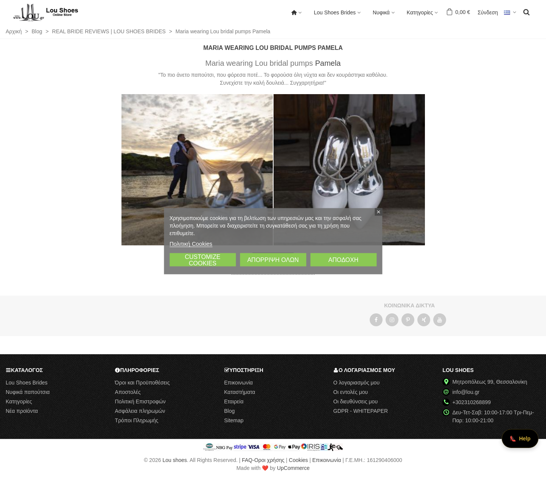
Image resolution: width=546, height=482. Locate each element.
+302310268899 (471, 402)
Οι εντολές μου (350, 392)
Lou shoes (174, 460)
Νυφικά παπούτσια (28, 392)
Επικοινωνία (238, 383)
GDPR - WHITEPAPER (360, 411)
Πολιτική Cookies (191, 243)
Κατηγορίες (420, 12)
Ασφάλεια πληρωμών (140, 411)
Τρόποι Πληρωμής (137, 420)
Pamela (328, 63)
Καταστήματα (239, 392)
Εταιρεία (233, 401)
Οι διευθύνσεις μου (355, 401)
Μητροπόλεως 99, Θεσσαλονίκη (489, 382)
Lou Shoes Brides (335, 12)
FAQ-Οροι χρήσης (263, 460)
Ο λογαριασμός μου (356, 383)
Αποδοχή (343, 259)
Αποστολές (128, 392)
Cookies (298, 460)
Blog (229, 411)
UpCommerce (293, 468)
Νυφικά (381, 12)
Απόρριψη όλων (273, 259)
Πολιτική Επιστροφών (140, 401)
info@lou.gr (465, 392)
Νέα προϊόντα (22, 411)
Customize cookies (202, 259)
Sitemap (233, 420)
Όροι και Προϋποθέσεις (142, 383)
